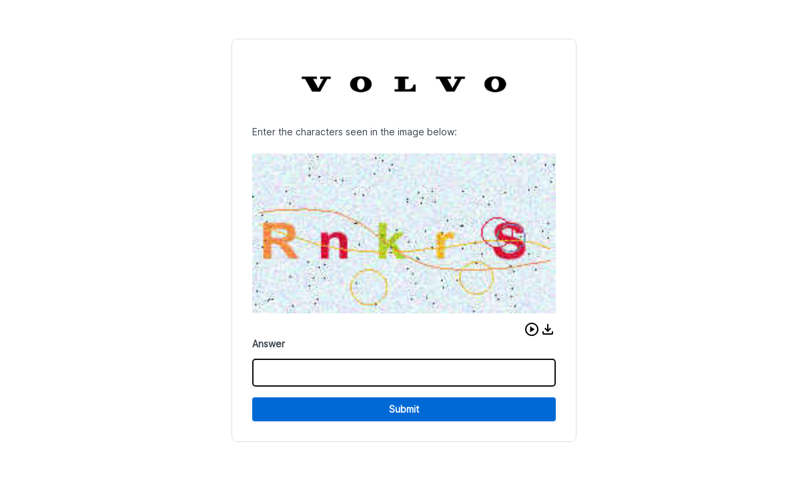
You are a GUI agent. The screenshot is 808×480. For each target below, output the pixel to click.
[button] (532, 329)
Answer (268, 343)
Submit (404, 409)
